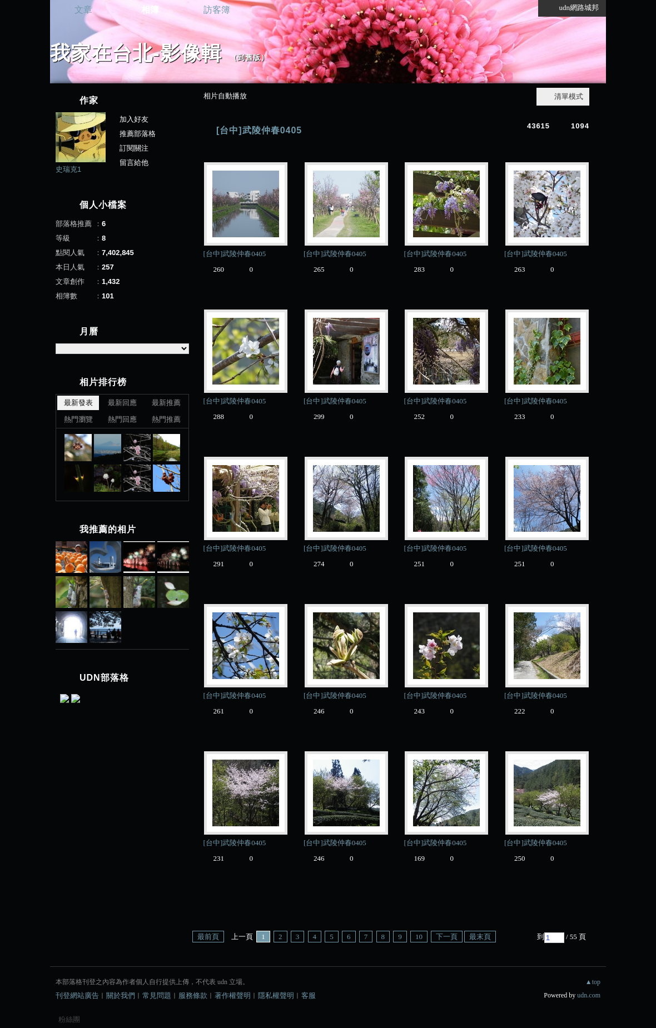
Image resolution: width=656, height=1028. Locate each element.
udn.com (588, 995)
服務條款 (192, 995)
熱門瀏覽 (78, 419)
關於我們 (120, 995)
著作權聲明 (233, 995)
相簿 (150, 9)
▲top (592, 982)
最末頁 (480, 936)
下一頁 (447, 936)
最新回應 (122, 402)
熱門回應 (122, 419)
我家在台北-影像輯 (136, 53)
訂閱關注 (134, 148)
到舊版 (249, 57)
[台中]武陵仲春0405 (259, 130)
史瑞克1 (68, 169)
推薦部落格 (138, 133)
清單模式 (568, 96)
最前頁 (208, 936)
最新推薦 (166, 402)
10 (419, 936)
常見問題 (156, 995)
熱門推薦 (166, 419)
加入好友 (134, 119)
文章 (83, 9)
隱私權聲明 (276, 995)
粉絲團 (69, 1019)
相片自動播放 (225, 96)
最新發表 (78, 402)
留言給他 (134, 162)
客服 (308, 995)
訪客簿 (216, 9)
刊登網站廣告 (77, 995)
